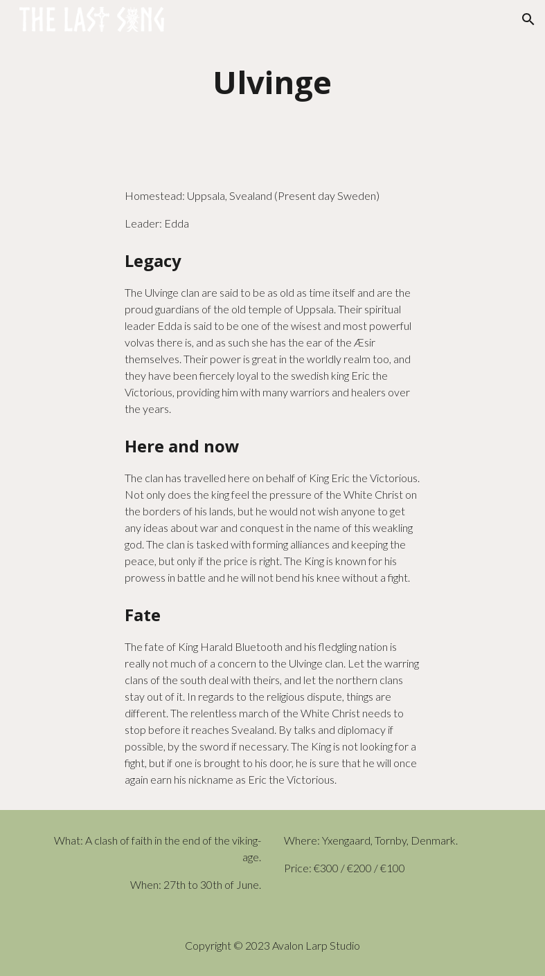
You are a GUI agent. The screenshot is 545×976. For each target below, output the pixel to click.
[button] (528, 19)
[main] (272, 82)
